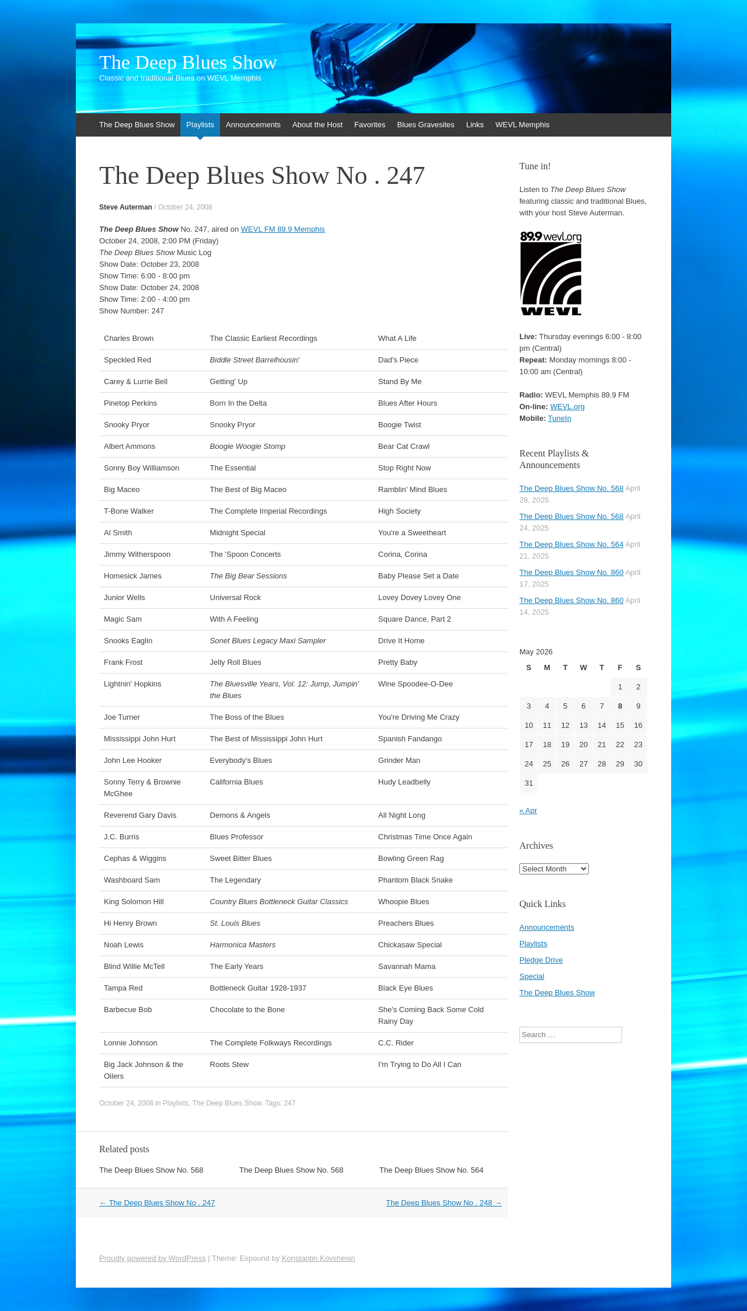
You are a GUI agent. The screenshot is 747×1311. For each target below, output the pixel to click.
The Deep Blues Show (188, 62)
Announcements (253, 124)
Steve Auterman (125, 207)
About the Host (317, 124)
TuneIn (559, 418)
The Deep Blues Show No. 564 (431, 1170)
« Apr (528, 810)
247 (289, 1103)
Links (475, 124)
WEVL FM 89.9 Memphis (283, 229)
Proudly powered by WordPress (152, 1258)
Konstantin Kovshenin (318, 1258)
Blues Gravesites (425, 124)
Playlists (200, 124)
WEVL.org (567, 406)
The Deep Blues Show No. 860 (571, 572)
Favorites (369, 124)
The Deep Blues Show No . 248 (444, 1202)
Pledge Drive (541, 960)
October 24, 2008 (185, 207)
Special (531, 976)
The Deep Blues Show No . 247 (157, 1202)
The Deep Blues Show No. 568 (151, 1170)
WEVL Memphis (522, 124)
